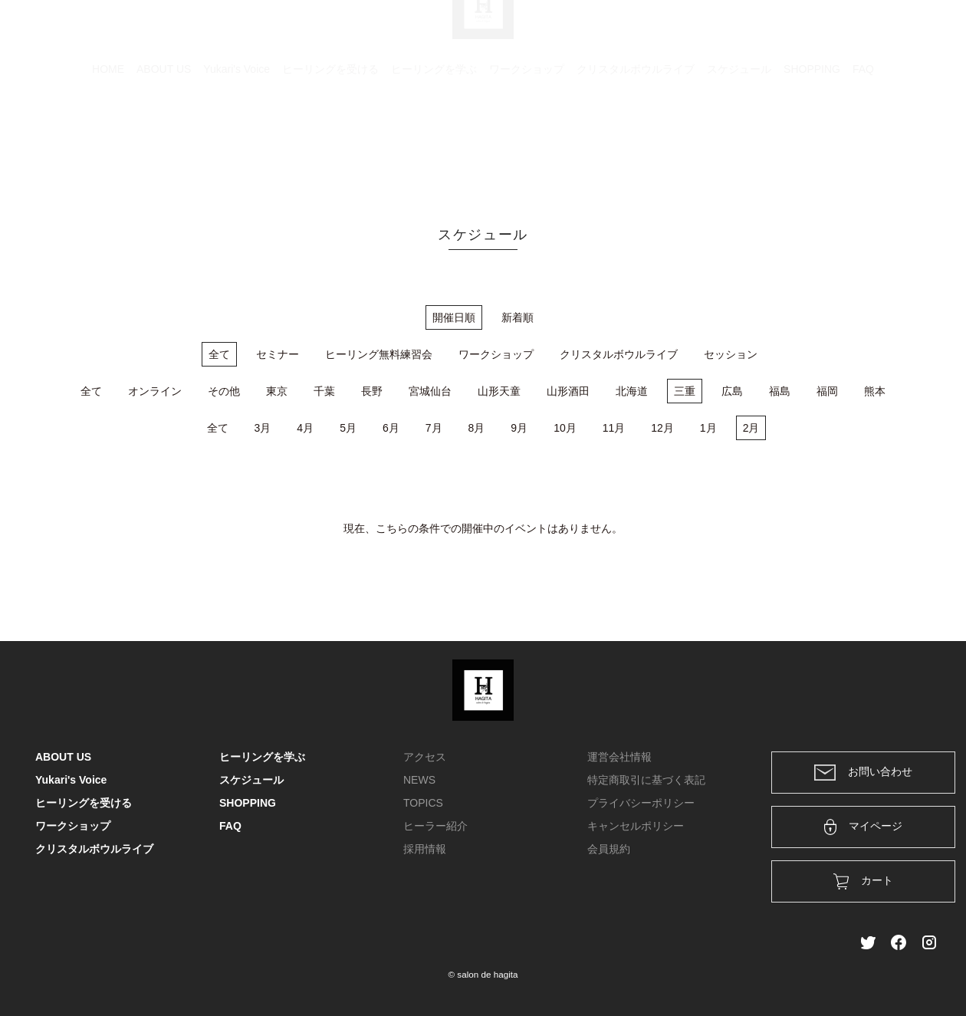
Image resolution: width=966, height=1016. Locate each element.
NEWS (419, 779)
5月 (348, 428)
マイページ (863, 827)
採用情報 (424, 848)
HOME (108, 141)
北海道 (632, 391)
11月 (614, 428)
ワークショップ (526, 141)
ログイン (826, 32)
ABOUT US (163, 141)
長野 (372, 391)
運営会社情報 (619, 756)
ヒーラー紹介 (435, 825)
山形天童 (499, 391)
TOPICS (423, 802)
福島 (779, 391)
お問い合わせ (863, 772)
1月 (708, 428)
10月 (565, 428)
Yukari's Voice (236, 141)
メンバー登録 (904, 32)
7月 (434, 428)
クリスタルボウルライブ (636, 141)
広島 (732, 391)
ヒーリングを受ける (330, 141)
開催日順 (453, 317)
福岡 (827, 391)
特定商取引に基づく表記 (646, 779)
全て (219, 354)
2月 (751, 428)
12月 (662, 428)
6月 (391, 428)
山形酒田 (568, 391)
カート (764, 32)
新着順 (517, 317)
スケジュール (739, 141)
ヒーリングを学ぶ (434, 141)
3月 (263, 428)
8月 (476, 428)
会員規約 (608, 848)
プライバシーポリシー (641, 802)
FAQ (863, 141)
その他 (224, 391)
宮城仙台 (430, 391)
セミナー (277, 354)
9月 (519, 428)
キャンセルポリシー (635, 825)
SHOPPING (812, 141)
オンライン (155, 391)
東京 (277, 391)
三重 (684, 391)
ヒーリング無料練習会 (378, 354)
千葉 (324, 391)
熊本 (875, 391)
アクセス (424, 756)
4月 (305, 428)
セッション (730, 354)
